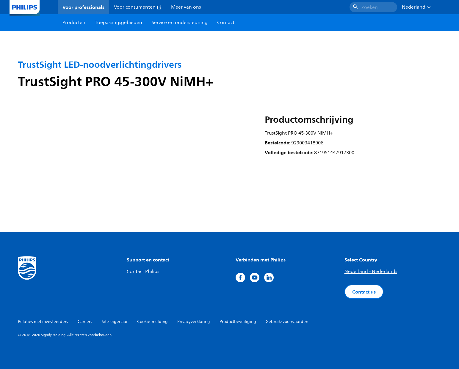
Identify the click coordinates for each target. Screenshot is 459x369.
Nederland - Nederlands (370, 271)
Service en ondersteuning (180, 22)
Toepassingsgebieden (118, 22)
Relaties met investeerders (43, 321)
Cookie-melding (152, 321)
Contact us (364, 292)
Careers (85, 321)
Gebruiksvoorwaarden (287, 321)
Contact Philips (143, 271)
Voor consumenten (138, 7)
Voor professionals (83, 7)
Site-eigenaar (115, 321)
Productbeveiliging (238, 321)
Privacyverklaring (193, 321)
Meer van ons (186, 7)
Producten (73, 22)
